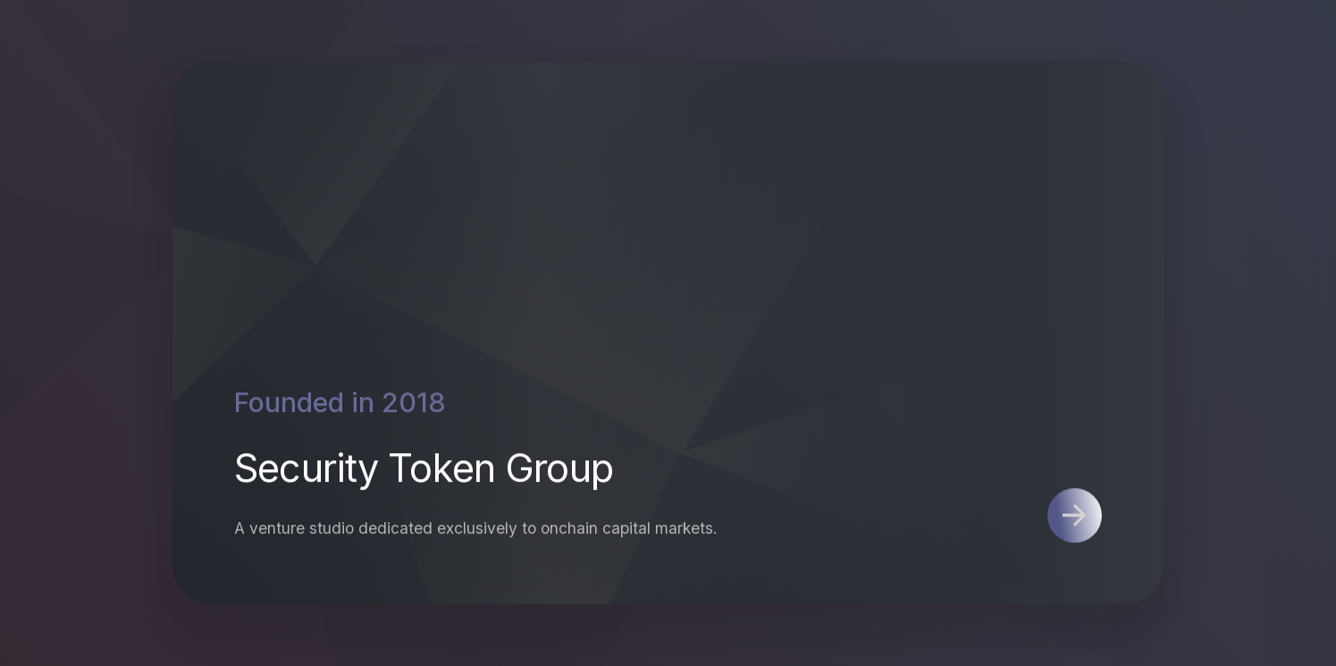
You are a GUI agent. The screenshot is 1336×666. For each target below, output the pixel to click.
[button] (1074, 516)
